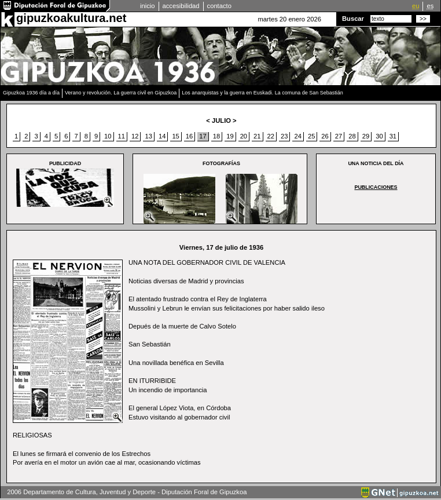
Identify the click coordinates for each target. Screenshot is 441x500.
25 (311, 136)
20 (243, 136)
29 (365, 136)
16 (189, 136)
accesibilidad (181, 5)
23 (284, 136)
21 (256, 136)
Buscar (353, 18)
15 (175, 136)
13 (148, 136)
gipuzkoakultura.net (71, 18)
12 (134, 136)
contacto (219, 5)
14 (162, 136)
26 (324, 136)
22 (270, 136)
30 (379, 136)
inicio (147, 5)
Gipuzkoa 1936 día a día (31, 93)
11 (121, 136)
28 (351, 136)
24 (297, 136)
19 (229, 136)
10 (107, 136)
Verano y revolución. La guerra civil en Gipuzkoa (121, 93)
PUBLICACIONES (375, 187)
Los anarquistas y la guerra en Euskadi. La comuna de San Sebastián (262, 93)
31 (392, 136)
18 (216, 136)
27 (338, 136)
